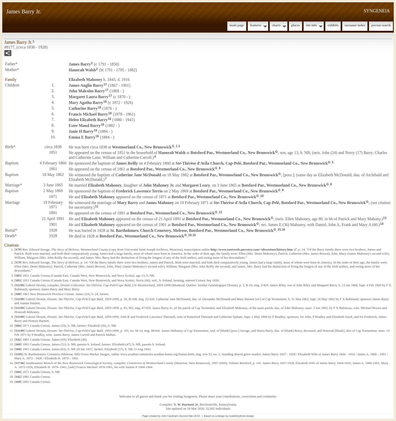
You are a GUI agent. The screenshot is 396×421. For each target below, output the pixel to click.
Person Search (381, 25)
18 (105, 101)
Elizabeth (85, 79)
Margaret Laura (88, 97)
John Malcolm (87, 91)
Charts (276, 25)
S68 (17, 349)
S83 (17, 275)
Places (295, 25)
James (80, 64)
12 (220, 212)
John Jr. (158, 185)
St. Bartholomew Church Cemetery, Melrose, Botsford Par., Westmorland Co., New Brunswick (191, 230)
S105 (18, 354)
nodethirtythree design (241, 416)
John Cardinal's (170, 416)
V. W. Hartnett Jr (186, 404)
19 (102, 124)
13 (384, 218)
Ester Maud (85, 125)
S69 (17, 344)
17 (105, 84)
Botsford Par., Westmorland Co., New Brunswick (232, 152)
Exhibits (333, 25)
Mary (127, 202)
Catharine (83, 108)
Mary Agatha (86, 102)
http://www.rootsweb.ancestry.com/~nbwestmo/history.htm (252, 249)
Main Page (237, 25)
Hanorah (82, 70)
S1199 (19, 285)
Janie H (81, 131)
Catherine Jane (138, 174)
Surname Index (354, 25)
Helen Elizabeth (88, 120)
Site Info (311, 25)
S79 (17, 249)
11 (96, 206)
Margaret (196, 185)
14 (381, 224)
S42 (17, 339)
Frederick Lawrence (139, 191)
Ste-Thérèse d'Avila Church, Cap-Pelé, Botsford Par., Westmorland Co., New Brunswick (252, 163)
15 (279, 229)
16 (283, 229)
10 (262, 196)
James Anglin (86, 85)
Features (255, 25)
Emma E (82, 137)
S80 (17, 294)
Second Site (186, 416)
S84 (17, 325)
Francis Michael (88, 114)
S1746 (19, 363)
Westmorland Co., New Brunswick (142, 147)
